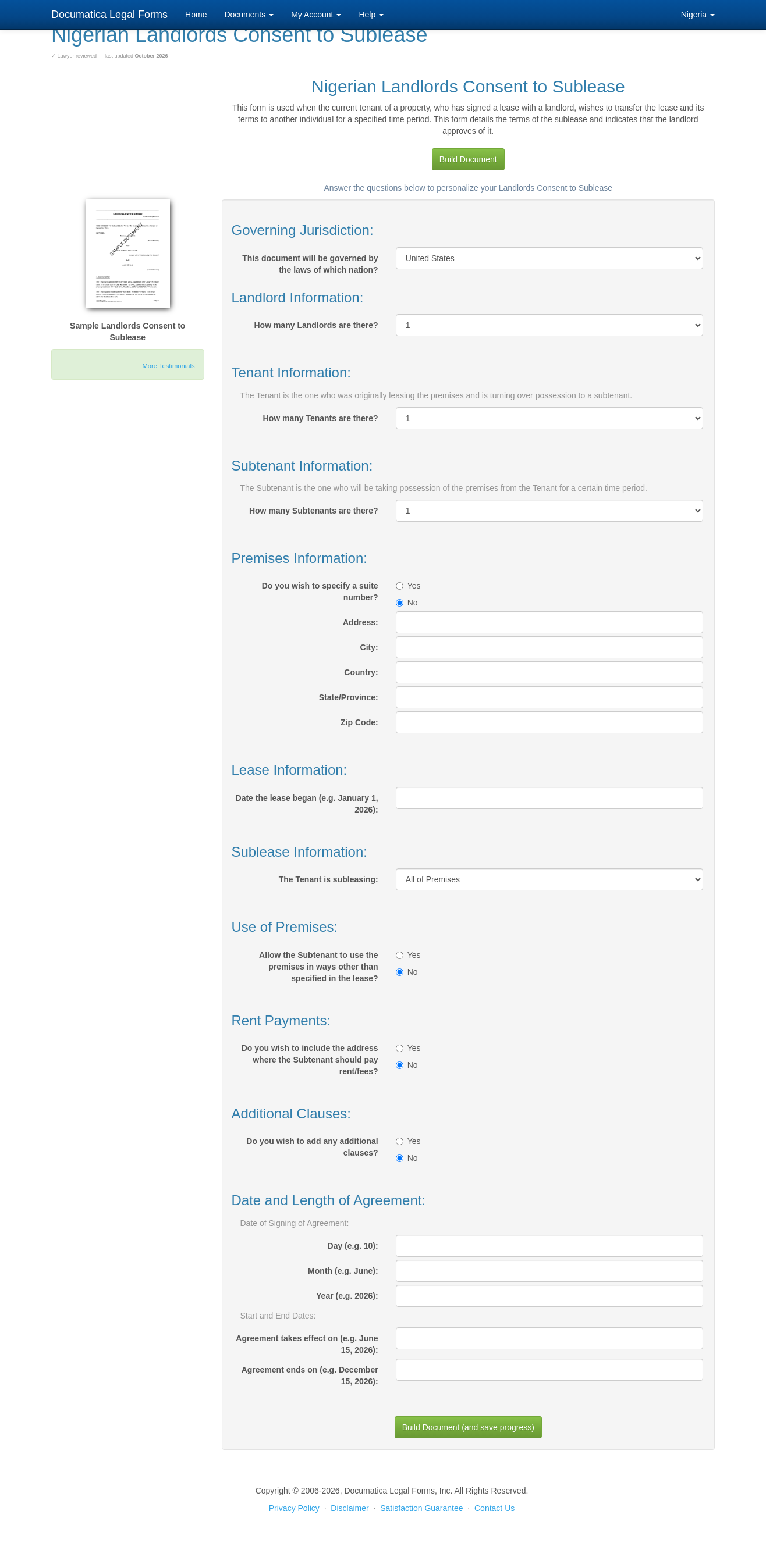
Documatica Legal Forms (109, 14)
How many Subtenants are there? (313, 510)
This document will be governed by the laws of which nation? (310, 264)
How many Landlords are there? (316, 325)
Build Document (468, 159)
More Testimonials (169, 365)
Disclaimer (349, 1508)
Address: (360, 622)
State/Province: (348, 697)
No (407, 602)
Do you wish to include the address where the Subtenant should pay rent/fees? (310, 1059)
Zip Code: (359, 722)
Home (196, 14)
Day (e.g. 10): (353, 1245)
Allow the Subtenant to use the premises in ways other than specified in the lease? (318, 966)
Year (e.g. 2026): (347, 1295)
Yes (408, 585)
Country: (361, 672)
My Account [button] (316, 14)
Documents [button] (249, 14)
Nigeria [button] (698, 14)
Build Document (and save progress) (468, 1427)
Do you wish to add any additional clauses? (312, 1146)
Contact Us (494, 1508)
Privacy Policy (294, 1508)
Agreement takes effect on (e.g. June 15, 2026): (307, 1344)
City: (369, 647)
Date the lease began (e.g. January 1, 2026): (307, 803)
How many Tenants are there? (320, 418)
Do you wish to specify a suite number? (320, 591)
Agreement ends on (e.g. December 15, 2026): (310, 1375)
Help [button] (371, 14)
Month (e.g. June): (343, 1270)
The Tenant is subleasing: (328, 879)
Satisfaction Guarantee (421, 1508)
